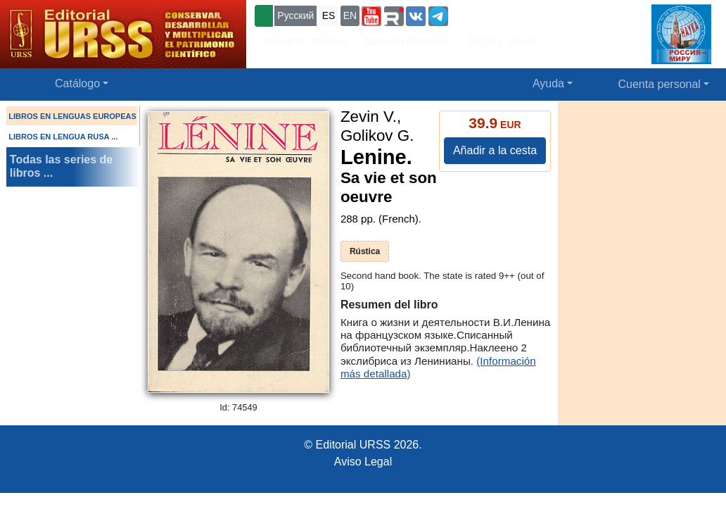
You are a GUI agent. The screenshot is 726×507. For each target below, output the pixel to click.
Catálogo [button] (77, 83)
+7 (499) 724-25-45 (502, 14)
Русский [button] (295, 15)
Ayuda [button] (548, 83)
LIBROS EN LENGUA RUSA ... (62, 136)
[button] (371, 16)
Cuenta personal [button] (659, 84)
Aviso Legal (363, 462)
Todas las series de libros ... (61, 166)
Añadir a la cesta (495, 150)
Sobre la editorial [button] (305, 41)
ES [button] (329, 15)
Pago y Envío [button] (502, 41)
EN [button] (350, 15)
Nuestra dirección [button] (408, 41)
